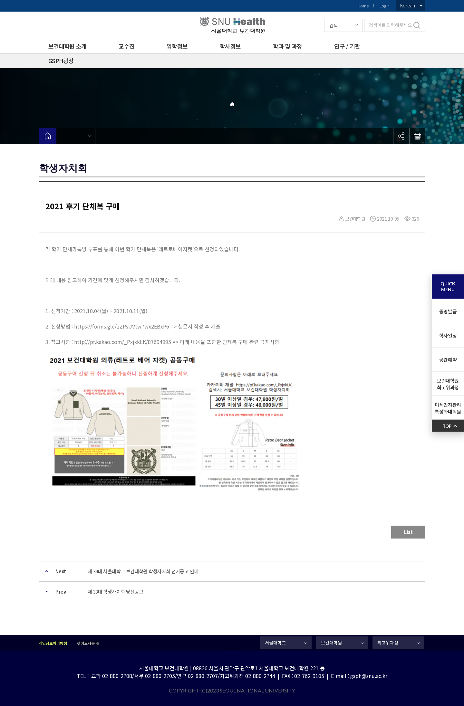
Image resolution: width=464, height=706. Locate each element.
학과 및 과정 (287, 46)
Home (363, 5)
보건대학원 (331, 642)
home (47, 136)
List (408, 532)
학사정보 (230, 46)
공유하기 (401, 136)
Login (385, 5)
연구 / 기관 (347, 46)
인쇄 (417, 136)
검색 (333, 25)
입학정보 (177, 46)
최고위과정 (387, 642)
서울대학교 (275, 642)
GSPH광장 (61, 60)
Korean (407, 5)
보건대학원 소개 (67, 46)
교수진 (126, 46)
